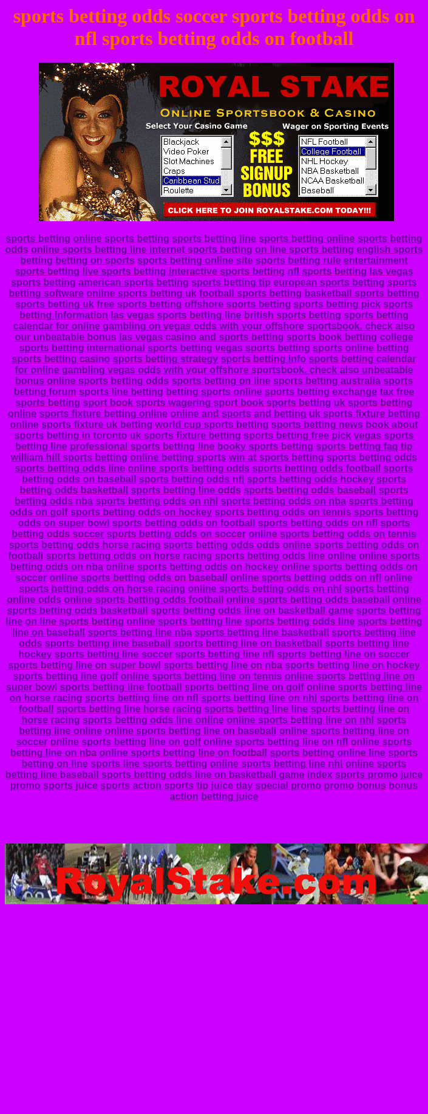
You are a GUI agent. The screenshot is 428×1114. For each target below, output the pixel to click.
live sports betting (124, 271)
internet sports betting (201, 249)
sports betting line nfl (224, 654)
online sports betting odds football (143, 599)
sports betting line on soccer (343, 654)
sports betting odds (372, 457)
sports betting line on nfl (142, 698)
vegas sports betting (262, 348)
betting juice (229, 796)
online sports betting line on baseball (190, 731)
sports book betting (332, 337)
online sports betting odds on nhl (264, 588)
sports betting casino (61, 359)
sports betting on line (221, 381)
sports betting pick (337, 304)
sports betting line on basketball (247, 643)
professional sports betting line (142, 446)
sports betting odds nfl (191, 479)
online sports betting (121, 238)
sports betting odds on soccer (176, 534)
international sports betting (149, 348)
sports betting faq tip (364, 446)
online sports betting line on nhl (300, 720)
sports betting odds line (69, 468)
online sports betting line (88, 249)
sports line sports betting (148, 763)
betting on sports (95, 260)
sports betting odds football (317, 468)
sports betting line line (256, 709)
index (320, 774)
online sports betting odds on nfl (305, 577)
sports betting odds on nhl (156, 501)
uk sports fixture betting (185, 435)
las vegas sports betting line (175, 315)
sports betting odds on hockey (141, 512)
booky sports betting (265, 446)
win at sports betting (276, 457)
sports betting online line (327, 753)
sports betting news (317, 424)
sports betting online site (195, 260)
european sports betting (328, 282)
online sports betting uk (141, 293)
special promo (288, 785)
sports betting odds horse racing (85, 545)
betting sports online (214, 392)
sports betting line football (121, 687)
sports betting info (263, 359)
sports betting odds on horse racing (129, 556)
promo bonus (355, 785)
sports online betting (361, 348)
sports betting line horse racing (129, 709)
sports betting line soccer (114, 654)
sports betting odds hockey (310, 479)
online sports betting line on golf (125, 742)
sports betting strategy (165, 359)
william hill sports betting (69, 457)
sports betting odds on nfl (318, 523)
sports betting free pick (297, 435)
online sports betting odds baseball (308, 599)
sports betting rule (298, 260)
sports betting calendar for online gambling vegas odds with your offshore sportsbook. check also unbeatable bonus (215, 370)
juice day (232, 785)
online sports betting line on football (183, 753)
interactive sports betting (227, 271)
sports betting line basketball (262, 632)
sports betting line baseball (108, 643)
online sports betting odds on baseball (138, 577)
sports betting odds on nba (283, 501)
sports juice (70, 785)
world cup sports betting (212, 424)
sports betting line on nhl (259, 698)
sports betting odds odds (221, 545)
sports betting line (214, 238)
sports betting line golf (65, 676)
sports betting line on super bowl (84, 665)
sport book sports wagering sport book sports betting (207, 402)
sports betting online (307, 238)
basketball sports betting (361, 293)
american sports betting (133, 282)
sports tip (186, 785)
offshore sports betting (238, 304)
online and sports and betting (239, 413)
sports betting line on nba (222, 665)
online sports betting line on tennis (201, 676)
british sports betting (292, 315)
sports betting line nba (139, 632)
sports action (130, 785)
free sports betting (139, 304)
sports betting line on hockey (352, 665)
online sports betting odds (108, 381)
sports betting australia (327, 381)
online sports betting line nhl (276, 763)
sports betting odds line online (285, 556)
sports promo (366, 774)
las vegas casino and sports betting (201, 337)
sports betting (37, 238)
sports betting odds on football (184, 523)
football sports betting (250, 293)
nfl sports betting (327, 271)
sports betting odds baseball (309, 490)
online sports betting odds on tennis (332, 534)
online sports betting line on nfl (275, 742)
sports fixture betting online (103, 413)
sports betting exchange (321, 392)
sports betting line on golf (244, 687)
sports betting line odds (186, 490)
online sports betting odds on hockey (192, 567)
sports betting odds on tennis (282, 512)
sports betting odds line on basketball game (252, 610)
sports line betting (121, 392)
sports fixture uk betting (96, 424)
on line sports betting (304, 249)
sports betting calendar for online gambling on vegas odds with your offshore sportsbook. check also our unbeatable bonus (214, 326)
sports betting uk (54, 304)
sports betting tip (231, 282)
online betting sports (178, 457)
